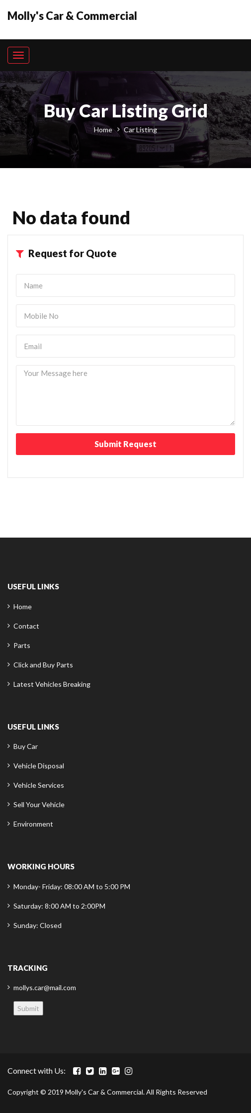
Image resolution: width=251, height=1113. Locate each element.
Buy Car (25, 746)
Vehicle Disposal (38, 765)
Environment (33, 824)
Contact (26, 626)
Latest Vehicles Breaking (51, 684)
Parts (21, 645)
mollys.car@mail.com (44, 987)
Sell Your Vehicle (39, 804)
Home (103, 129)
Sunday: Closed (37, 925)
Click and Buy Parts (43, 664)
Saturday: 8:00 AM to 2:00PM (59, 906)
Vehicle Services (38, 785)
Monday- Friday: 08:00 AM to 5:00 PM (71, 886)
